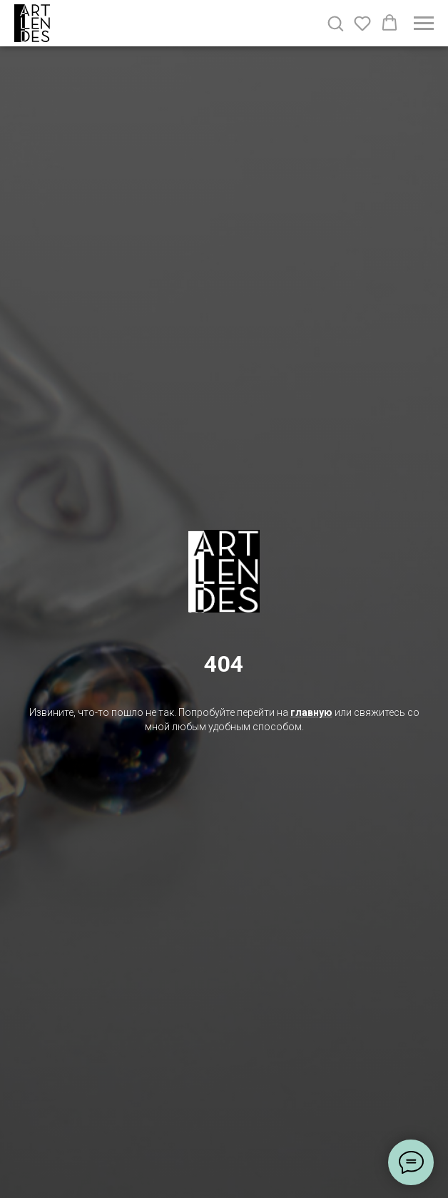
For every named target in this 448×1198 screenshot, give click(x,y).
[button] (335, 22)
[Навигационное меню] (424, 23)
